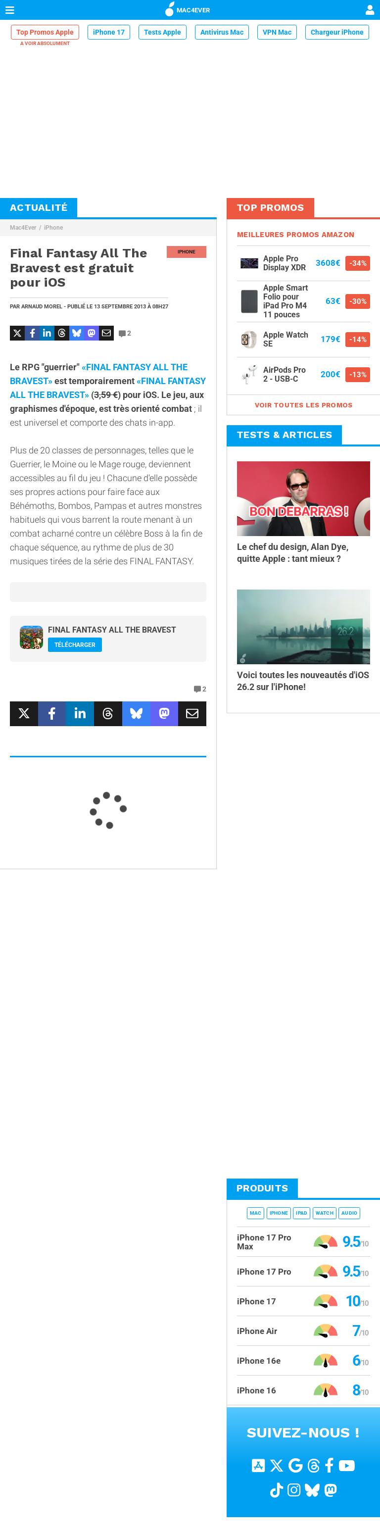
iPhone (53, 227)
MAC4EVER (187, 8)
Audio (349, 1213)
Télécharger (74, 645)
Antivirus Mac (221, 32)
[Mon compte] (370, 10)
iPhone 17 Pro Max (264, 1242)
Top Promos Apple (45, 32)
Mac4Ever (23, 227)
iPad (301, 1213)
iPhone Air (257, 1331)
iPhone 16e (259, 1361)
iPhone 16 (256, 1390)
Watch (324, 1213)
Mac (256, 1213)
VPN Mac (277, 32)
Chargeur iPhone (337, 32)
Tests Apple (162, 32)
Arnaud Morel (41, 306)
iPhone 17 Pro (264, 1272)
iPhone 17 (109, 32)
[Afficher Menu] (9, 10)
